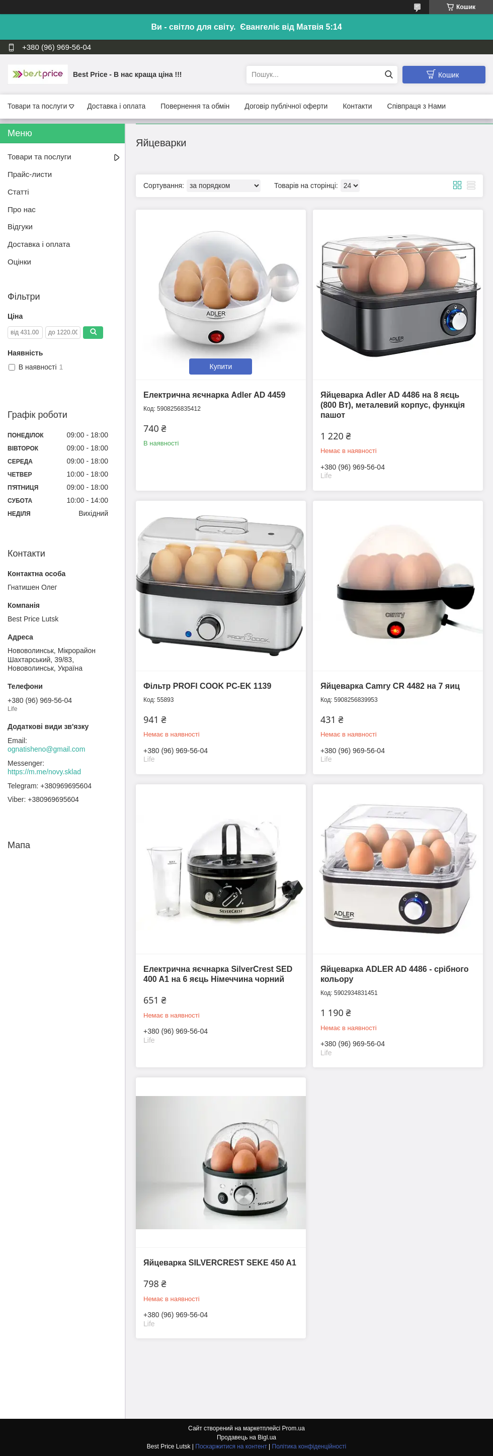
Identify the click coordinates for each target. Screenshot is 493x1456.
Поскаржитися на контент (231, 1446)
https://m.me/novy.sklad (44, 772)
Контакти (357, 106)
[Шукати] (388, 74)
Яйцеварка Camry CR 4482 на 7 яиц (390, 686)
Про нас (22, 209)
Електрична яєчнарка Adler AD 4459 (214, 395)
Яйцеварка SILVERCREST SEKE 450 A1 (219, 1262)
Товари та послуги (37, 106)
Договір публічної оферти (285, 106)
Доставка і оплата (116, 106)
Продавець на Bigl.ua (246, 1437)
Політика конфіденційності (309, 1446)
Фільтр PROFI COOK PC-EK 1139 (207, 686)
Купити (221, 366)
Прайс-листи (30, 174)
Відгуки (20, 226)
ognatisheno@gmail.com (46, 749)
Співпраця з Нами (416, 106)
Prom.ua (293, 1428)
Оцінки (19, 261)
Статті (18, 192)
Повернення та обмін (194, 106)
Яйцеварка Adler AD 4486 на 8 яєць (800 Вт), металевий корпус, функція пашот (392, 405)
